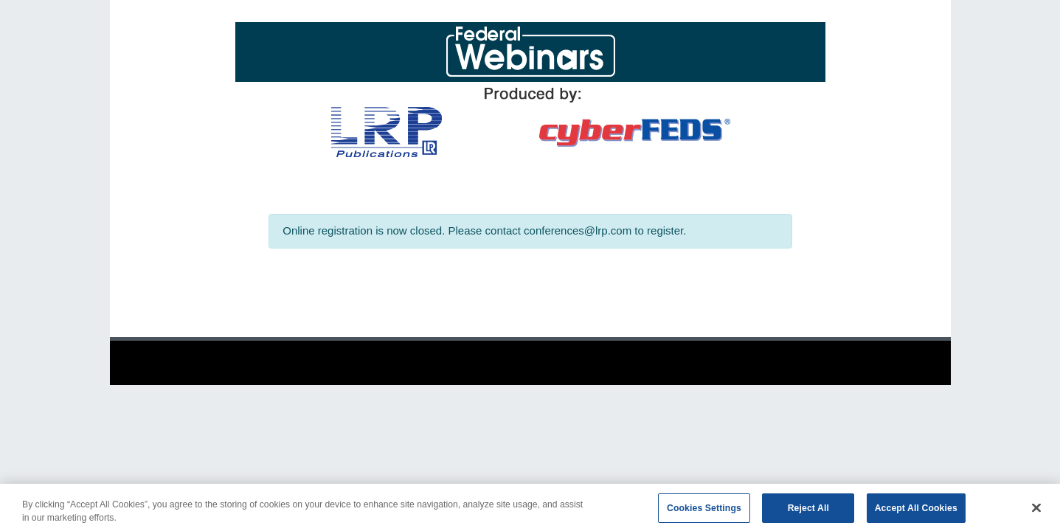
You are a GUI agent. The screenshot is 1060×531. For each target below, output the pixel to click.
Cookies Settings (704, 510)
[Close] (1036, 510)
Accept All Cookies (916, 510)
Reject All (808, 510)
